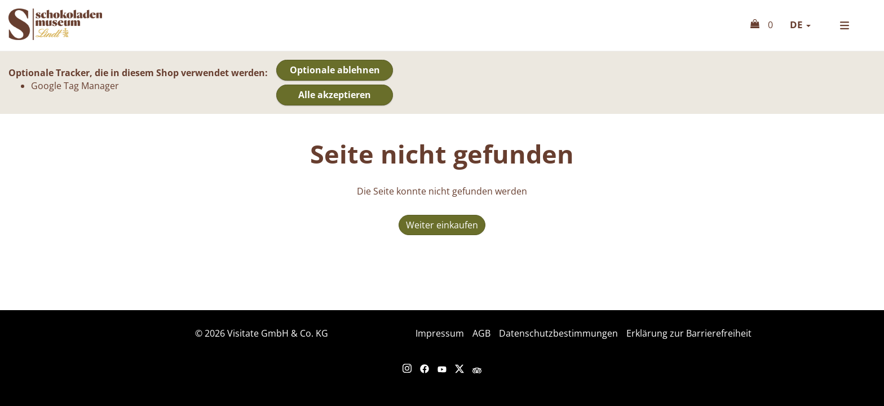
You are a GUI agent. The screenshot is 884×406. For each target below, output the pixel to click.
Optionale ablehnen (335, 70)
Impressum (440, 333)
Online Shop (70, 24)
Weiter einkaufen (442, 225)
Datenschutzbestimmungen (558, 333)
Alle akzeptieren (334, 95)
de (800, 24)
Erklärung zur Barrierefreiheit (689, 333)
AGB (481, 333)
